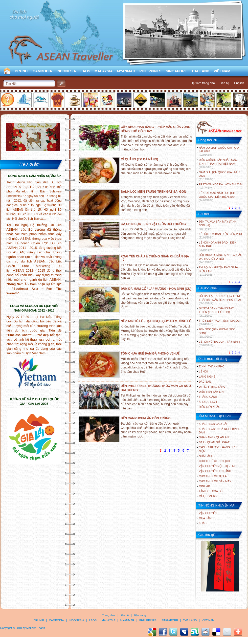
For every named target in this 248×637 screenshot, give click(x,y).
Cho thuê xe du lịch (214, 461)
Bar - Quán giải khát (214, 442)
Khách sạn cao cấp (213, 423)
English (239, 83)
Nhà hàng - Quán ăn (214, 437)
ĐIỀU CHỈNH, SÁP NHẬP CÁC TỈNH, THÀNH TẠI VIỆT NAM (218, 163)
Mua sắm (205, 518)
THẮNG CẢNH (208, 396)
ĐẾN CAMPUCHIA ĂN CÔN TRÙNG (146, 418)
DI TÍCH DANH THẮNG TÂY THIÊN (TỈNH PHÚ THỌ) (216, 312)
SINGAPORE (176, 71)
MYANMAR (126, 71)
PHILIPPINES (151, 71)
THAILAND (200, 71)
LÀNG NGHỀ (207, 376)
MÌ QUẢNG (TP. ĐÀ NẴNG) (139, 159)
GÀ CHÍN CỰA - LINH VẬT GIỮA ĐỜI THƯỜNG (153, 224)
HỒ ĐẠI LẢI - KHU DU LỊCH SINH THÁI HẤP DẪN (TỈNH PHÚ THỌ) (220, 299)
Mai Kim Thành (35, 627)
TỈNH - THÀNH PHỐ (211, 366)
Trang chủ (108, 615)
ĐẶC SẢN (205, 381)
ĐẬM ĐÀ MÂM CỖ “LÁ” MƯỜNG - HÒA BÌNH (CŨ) (156, 289)
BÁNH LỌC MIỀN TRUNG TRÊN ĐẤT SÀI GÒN (153, 191)
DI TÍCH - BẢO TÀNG (212, 386)
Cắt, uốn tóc (209, 496)
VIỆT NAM (222, 71)
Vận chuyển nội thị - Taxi (217, 466)
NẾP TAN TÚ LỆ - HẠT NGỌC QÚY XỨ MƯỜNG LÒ (156, 321)
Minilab (204, 486)
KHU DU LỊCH (208, 401)
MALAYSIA (104, 71)
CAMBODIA (42, 71)
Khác (203, 522)
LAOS (85, 71)
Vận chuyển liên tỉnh (215, 471)
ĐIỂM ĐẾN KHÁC (209, 406)
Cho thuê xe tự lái (213, 476)
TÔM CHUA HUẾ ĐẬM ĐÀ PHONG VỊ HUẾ (150, 353)
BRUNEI (22, 71)
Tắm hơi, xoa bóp (211, 491)
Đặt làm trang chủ (203, 83)
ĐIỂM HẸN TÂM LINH (212, 391)
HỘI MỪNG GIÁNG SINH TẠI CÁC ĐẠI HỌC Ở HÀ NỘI (220, 258)
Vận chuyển (208, 513)
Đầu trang (140, 615)
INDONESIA (66, 71)
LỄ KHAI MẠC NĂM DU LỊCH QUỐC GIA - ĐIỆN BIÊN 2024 (217, 196)
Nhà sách (206, 455)
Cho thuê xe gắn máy (215, 481)
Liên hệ (224, 83)
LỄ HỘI (203, 371)
